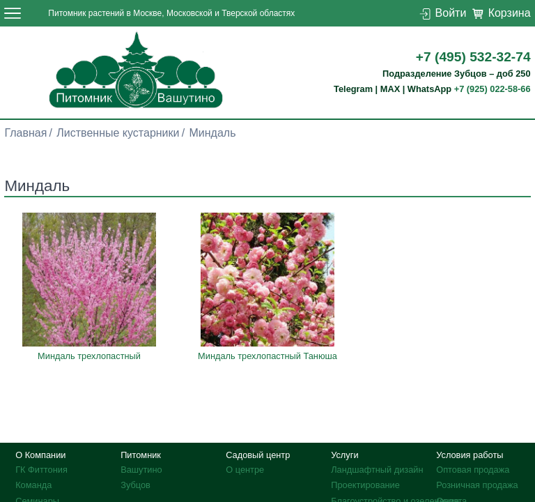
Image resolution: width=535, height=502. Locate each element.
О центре (245, 469)
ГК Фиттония (41, 469)
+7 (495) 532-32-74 (473, 57)
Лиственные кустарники (117, 133)
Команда (33, 485)
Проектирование (365, 485)
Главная (25, 133)
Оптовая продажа (472, 469)
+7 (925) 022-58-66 (492, 89)
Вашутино (141, 469)
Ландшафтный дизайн (377, 469)
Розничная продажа (477, 485)
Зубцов (135, 485)
